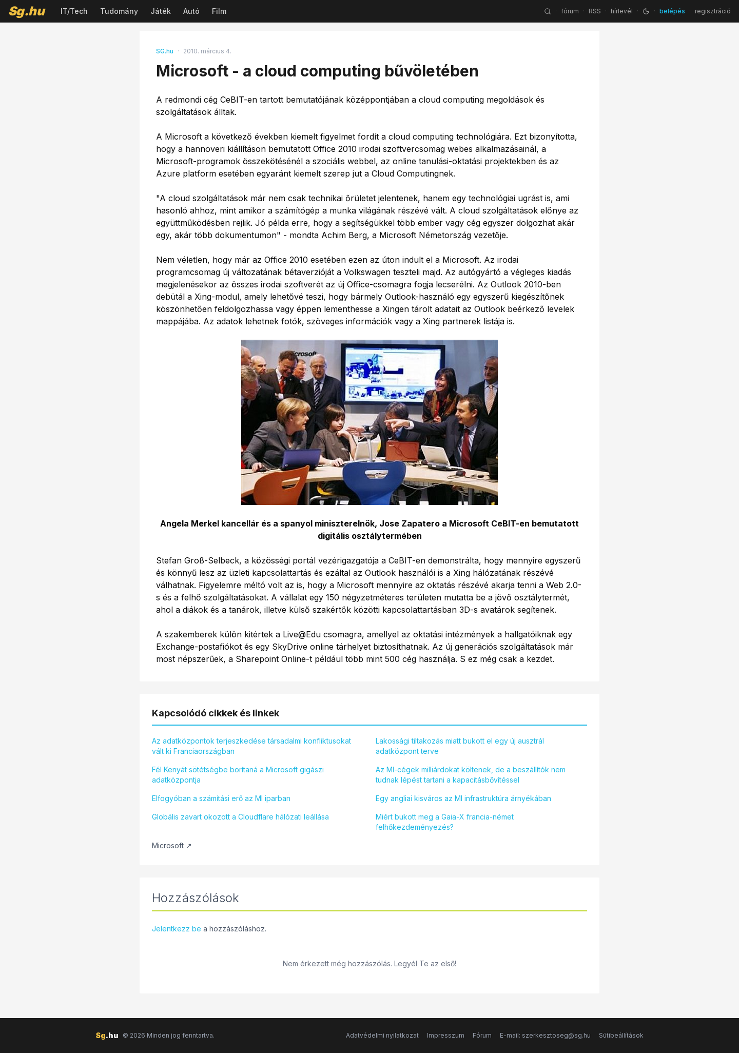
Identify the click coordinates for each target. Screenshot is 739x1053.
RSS (595, 11)
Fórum (482, 1035)
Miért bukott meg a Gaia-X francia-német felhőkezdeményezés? (445, 821)
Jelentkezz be (176, 928)
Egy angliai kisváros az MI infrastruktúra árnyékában (463, 798)
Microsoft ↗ (172, 845)
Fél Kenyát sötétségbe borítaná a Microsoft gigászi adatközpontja (238, 774)
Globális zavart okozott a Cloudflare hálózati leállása (240, 816)
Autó (191, 11)
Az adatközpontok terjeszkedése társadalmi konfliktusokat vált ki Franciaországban (251, 745)
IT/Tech (74, 11)
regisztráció (713, 11)
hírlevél (622, 11)
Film (219, 11)
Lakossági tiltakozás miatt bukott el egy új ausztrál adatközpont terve (460, 745)
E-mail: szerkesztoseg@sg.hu (545, 1035)
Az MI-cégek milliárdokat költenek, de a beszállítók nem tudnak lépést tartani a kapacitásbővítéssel (471, 774)
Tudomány (119, 11)
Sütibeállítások (621, 1035)
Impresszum (445, 1035)
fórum (570, 11)
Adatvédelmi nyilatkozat (382, 1035)
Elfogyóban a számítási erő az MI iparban (221, 798)
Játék (160, 11)
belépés (672, 11)
